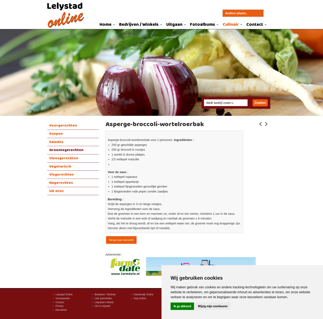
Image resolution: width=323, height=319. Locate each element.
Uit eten (56, 191)
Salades (56, 142)
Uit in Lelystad (102, 306)
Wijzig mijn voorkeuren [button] (213, 306)
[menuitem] (106, 24)
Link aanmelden (103, 298)
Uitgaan (174, 24)
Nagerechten (61, 183)
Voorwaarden (63, 298)
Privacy (60, 306)
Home (105, 24)
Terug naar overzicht (121, 240)
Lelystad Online (64, 294)
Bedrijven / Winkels (139, 24)
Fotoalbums (202, 24)
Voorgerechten (63, 125)
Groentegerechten (66, 150)
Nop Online (140, 298)
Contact (254, 24)
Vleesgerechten (63, 158)
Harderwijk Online (143, 294)
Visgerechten (61, 174)
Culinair (231, 24)
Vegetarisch (60, 166)
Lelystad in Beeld (104, 302)
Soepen (56, 134)
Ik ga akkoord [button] (182, 306)
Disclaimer (61, 309)
